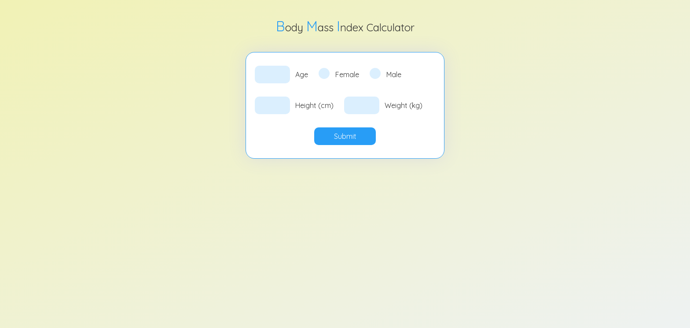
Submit (345, 136)
